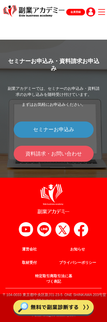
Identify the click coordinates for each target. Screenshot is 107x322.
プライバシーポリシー (77, 263)
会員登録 (75, 12)
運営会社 (29, 249)
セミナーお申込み (53, 129)
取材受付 (29, 263)
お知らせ (77, 249)
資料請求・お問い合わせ (53, 154)
